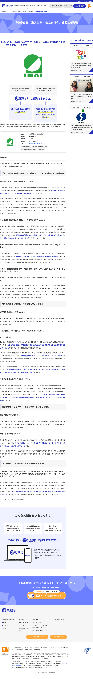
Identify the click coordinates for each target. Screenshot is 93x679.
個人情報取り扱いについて (41, 630)
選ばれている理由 (19, 6)
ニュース (21, 625)
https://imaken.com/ (35, 144)
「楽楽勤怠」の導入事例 (27, 11)
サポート (32, 6)
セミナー (80, 1)
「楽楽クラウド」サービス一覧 (42, 625)
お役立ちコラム (23, 628)
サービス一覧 (37, 623)
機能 (27, 6)
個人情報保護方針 (60, 620)
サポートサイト (37, 628)
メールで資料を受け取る (56, 6)
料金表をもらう (68, 6)
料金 (38, 6)
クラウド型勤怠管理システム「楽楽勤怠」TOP (10, 11)
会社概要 (35, 620)
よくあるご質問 (88, 1)
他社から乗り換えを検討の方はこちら (79, 6)
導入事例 (43, 6)
